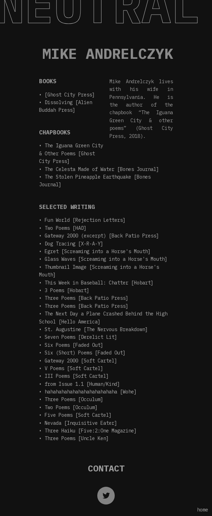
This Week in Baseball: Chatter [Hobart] (99, 283)
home (202, 510)
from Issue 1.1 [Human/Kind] (82, 384)
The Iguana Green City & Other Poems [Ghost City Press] (71, 153)
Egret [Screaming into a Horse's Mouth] (98, 251)
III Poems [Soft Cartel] (77, 376)
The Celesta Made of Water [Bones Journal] (102, 169)
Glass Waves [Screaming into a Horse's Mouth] (106, 259)
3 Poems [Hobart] (67, 290)
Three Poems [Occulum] (74, 399)
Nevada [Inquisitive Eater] (81, 423)
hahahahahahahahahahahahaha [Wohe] (91, 392)
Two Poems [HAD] (65, 228)
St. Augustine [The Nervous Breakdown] (96, 329)
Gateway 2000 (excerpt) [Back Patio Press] (102, 236)
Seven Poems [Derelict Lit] (81, 337)
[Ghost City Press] (70, 95)
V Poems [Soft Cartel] (74, 368)
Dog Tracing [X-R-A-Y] (74, 244)
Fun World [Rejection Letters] (85, 220)
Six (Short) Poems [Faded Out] (85, 353)
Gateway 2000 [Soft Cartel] (81, 361)
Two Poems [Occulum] (71, 407)
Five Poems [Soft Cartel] (78, 415)
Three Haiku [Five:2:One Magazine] (91, 431)
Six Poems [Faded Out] (74, 345)
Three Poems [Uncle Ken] (77, 438)
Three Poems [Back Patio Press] (86, 298)
